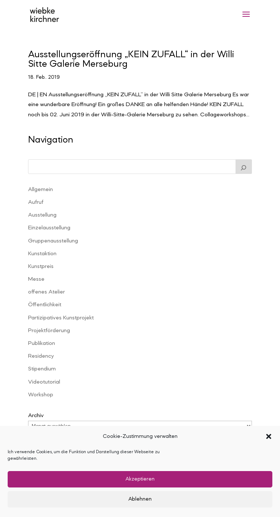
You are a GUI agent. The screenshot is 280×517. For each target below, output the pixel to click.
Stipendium (42, 369)
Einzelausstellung (49, 228)
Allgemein (40, 190)
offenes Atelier (46, 292)
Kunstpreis (41, 266)
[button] (268, 436)
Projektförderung (49, 331)
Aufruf (35, 202)
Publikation (41, 343)
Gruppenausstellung (53, 241)
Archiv (36, 416)
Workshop (40, 395)
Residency (41, 356)
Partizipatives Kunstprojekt (61, 318)
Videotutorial (44, 382)
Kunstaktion (42, 254)
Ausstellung (42, 215)
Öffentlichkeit (44, 305)
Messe (36, 279)
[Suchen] (244, 166)
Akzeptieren (140, 479)
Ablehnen (140, 499)
